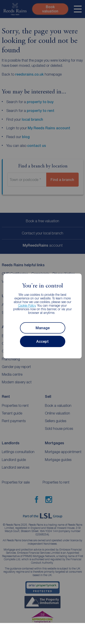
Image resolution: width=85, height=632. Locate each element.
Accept (42, 341)
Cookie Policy (27, 306)
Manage (43, 328)
